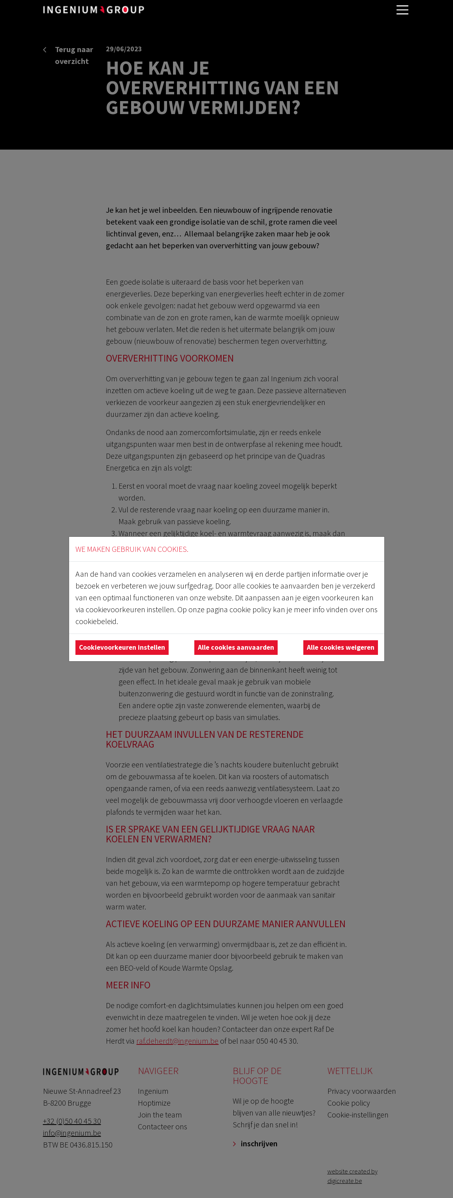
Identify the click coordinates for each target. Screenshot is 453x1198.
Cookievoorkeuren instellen (122, 647)
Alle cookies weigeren (340, 647)
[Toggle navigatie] (402, 10)
